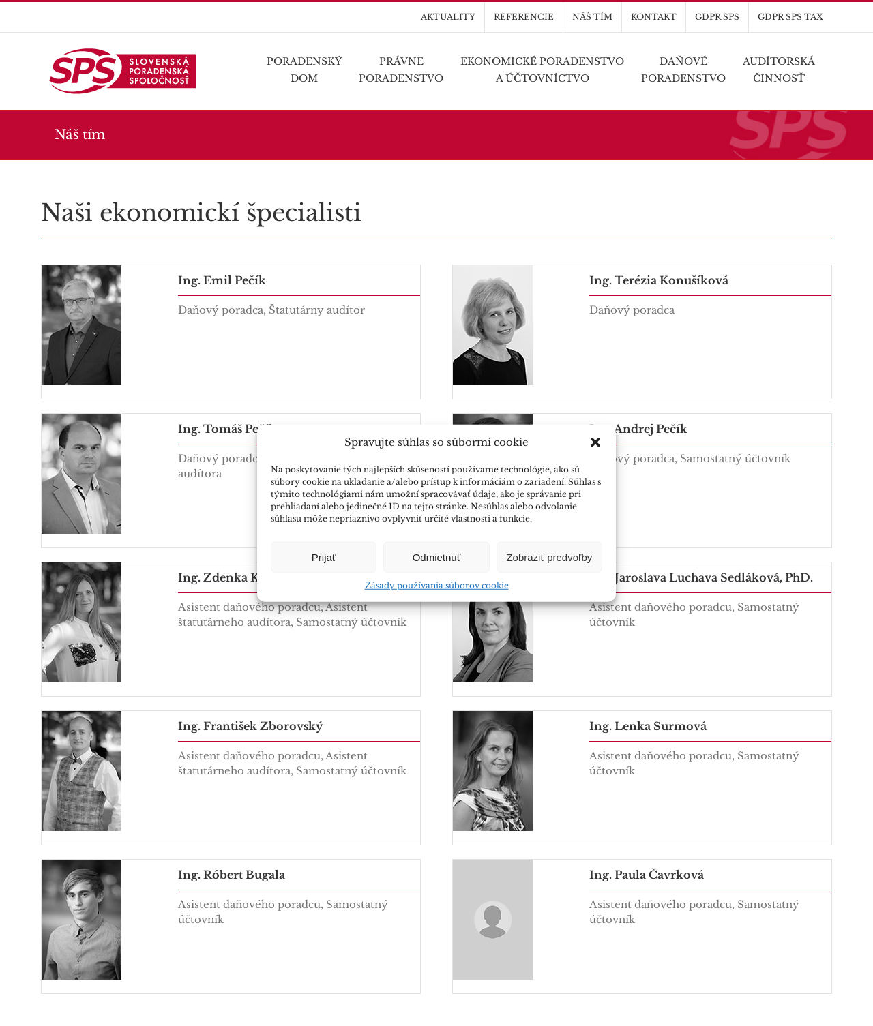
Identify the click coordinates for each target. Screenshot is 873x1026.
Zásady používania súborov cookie (437, 585)
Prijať (324, 556)
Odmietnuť (437, 556)
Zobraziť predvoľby (549, 556)
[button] (595, 442)
